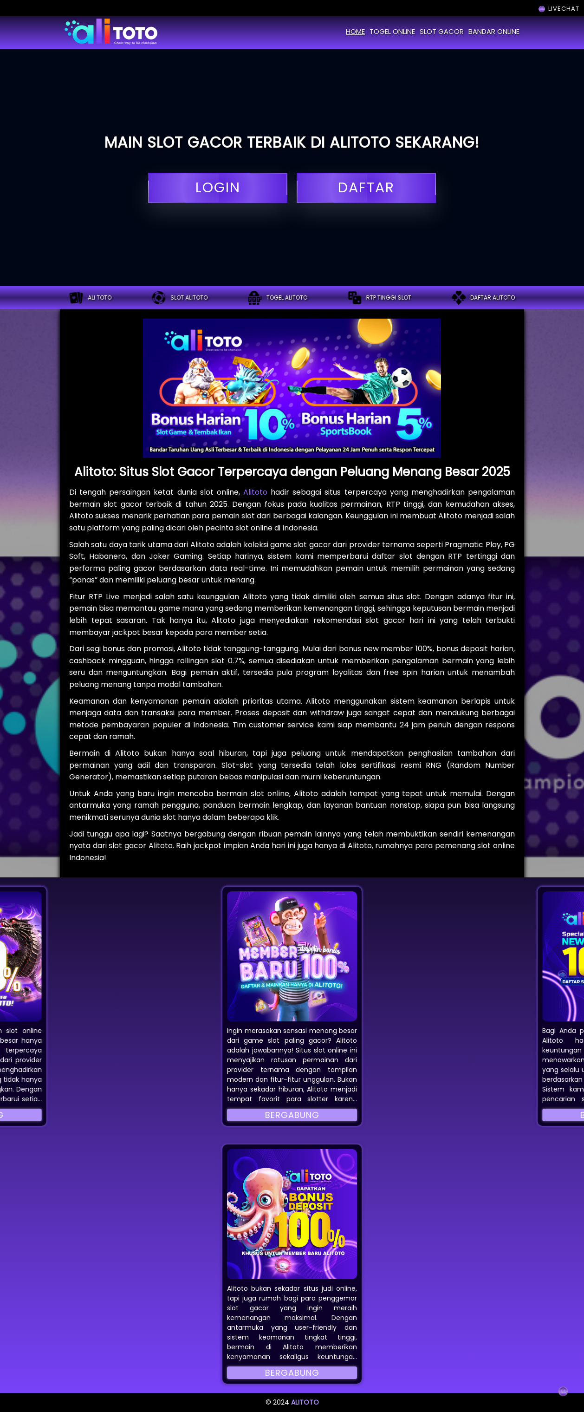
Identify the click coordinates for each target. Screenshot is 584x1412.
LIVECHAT (558, 8)
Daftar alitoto (483, 298)
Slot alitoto (180, 298)
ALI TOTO (90, 298)
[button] (292, 956)
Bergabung (292, 1115)
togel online (392, 31)
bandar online (493, 31)
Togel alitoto (277, 298)
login (217, 188)
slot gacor (442, 31)
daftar (366, 188)
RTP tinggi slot (379, 298)
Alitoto (255, 492)
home (355, 31)
